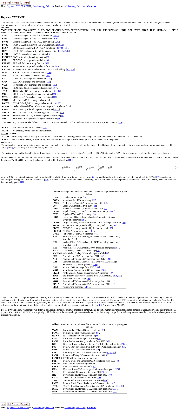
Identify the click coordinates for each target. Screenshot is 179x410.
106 (54, 85)
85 (111, 228)
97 (113, 211)
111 (54, 97)
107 (55, 88)
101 (72, 69)
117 (21, 182)
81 (58, 48)
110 (54, 94)
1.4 (100, 305)
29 (98, 250)
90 (58, 42)
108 (54, 91)
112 (55, 100)
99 (83, 220)
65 (58, 109)
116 (46, 179)
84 (115, 225)
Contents (91, 6)
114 (120, 122)
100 (68, 69)
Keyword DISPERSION (18, 6)
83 (48, 60)
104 (49, 78)
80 (59, 45)
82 (49, 54)
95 (66, 48)
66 (62, 112)
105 (48, 82)
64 (55, 109)
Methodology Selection (43, 6)
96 (110, 211)
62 (56, 103)
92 (123, 347)
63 (59, 103)
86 (59, 51)
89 (57, 38)
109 (58, 91)
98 (94, 214)
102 (49, 72)
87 (57, 66)
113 (68, 106)
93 (60, 48)
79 (55, 35)
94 (63, 48)
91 (62, 45)
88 (57, 35)
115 (44, 127)
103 (48, 75)
